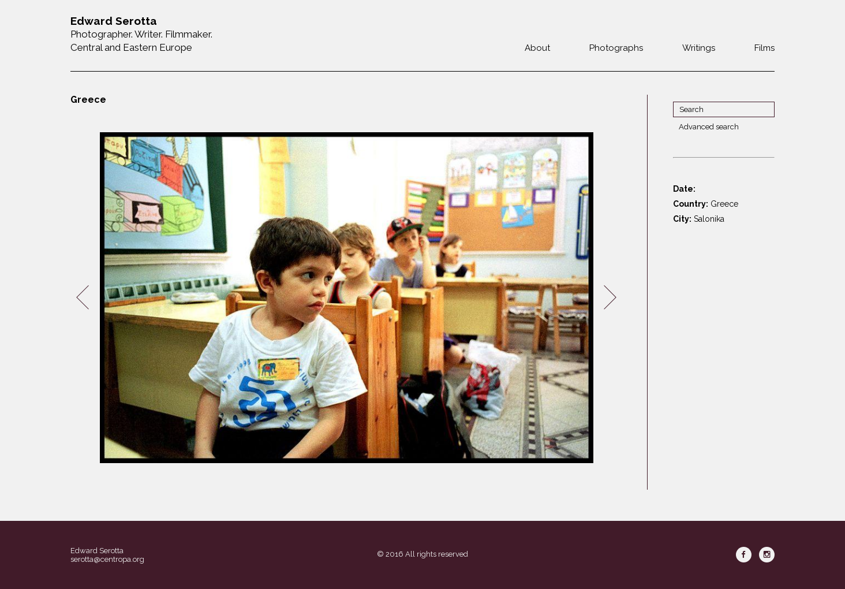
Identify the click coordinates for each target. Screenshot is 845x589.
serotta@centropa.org (107, 559)
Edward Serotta (97, 550)
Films (764, 48)
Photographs (616, 48)
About (537, 48)
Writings (698, 48)
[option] (346, 298)
